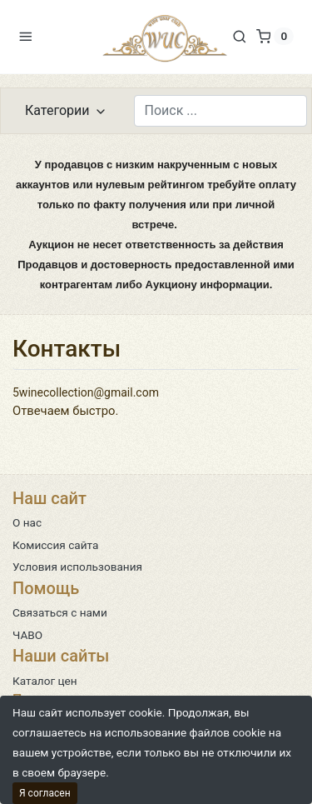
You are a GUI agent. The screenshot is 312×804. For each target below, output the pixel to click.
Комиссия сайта (55, 545)
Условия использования (77, 566)
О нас (27, 522)
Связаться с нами (59, 612)
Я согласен (45, 793)
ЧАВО (27, 635)
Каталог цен (44, 680)
